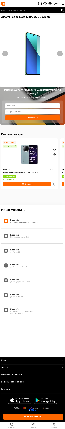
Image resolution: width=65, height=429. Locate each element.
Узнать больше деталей (33, 417)
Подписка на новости (32, 374)
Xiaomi (32, 360)
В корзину (27, 184)
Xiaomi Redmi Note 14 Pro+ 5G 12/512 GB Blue (20, 173)
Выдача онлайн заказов (32, 382)
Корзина (54, 425)
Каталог (33, 425)
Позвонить (11, 425)
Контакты (32, 389)
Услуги (32, 367)
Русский (54, 4)
